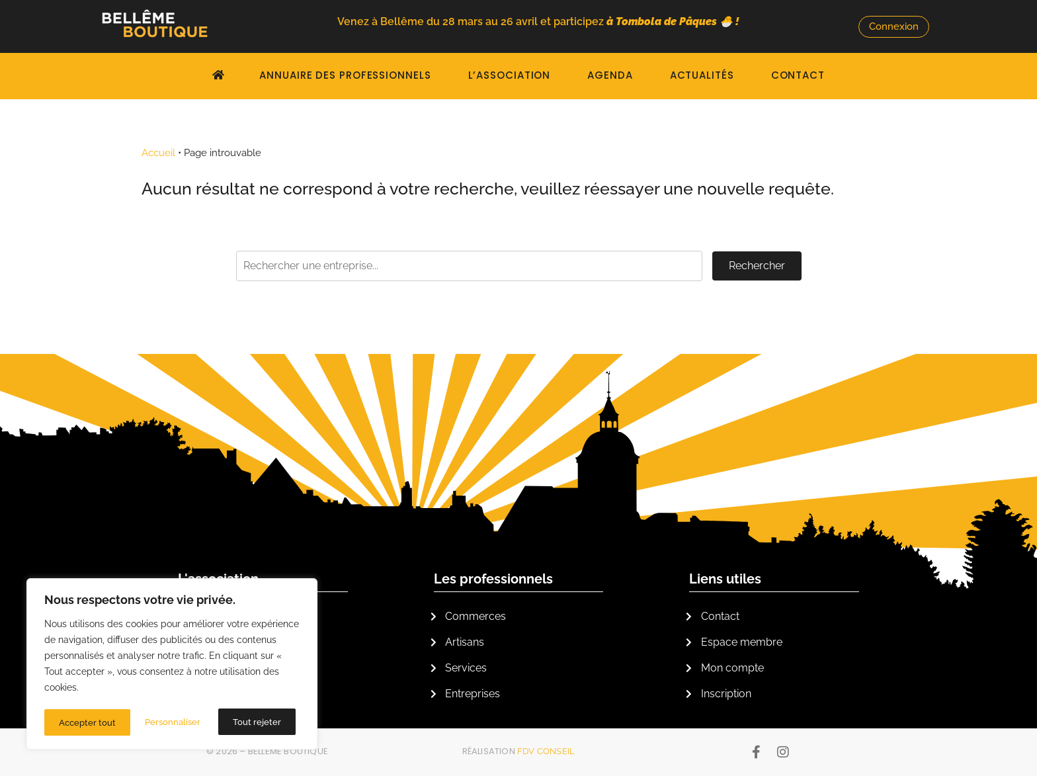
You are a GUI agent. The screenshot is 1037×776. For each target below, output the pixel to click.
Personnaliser (87, 722)
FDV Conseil (546, 751)
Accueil (158, 153)
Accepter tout (256, 722)
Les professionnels (493, 579)
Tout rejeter (171, 722)
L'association (218, 579)
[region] (171, 666)
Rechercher (757, 265)
